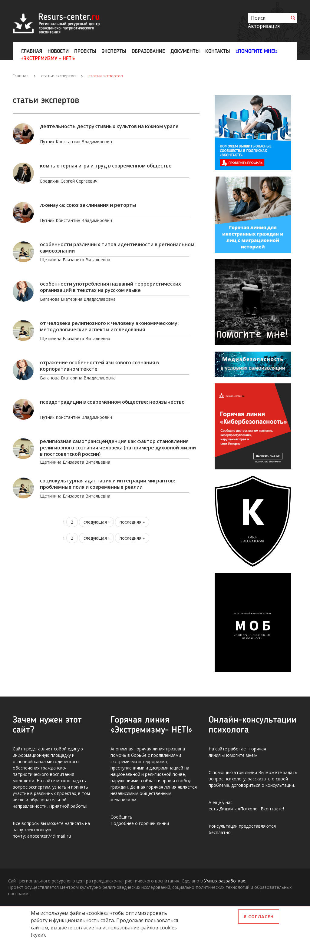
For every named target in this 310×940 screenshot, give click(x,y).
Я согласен (259, 916)
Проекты (85, 51)
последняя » (132, 522)
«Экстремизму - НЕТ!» (48, 58)
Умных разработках (224, 881)
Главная (31, 51)
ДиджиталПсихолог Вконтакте (251, 809)
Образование (148, 51)
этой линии (245, 772)
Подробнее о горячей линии (139, 823)
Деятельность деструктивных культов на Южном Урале (109, 126)
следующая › (96, 522)
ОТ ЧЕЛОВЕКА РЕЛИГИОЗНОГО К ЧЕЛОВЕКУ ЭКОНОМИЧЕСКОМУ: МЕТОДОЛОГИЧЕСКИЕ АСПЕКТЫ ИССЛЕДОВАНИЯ (109, 326)
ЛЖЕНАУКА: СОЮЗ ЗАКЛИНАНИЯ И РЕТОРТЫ (88, 205)
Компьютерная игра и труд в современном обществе (106, 166)
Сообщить (121, 817)
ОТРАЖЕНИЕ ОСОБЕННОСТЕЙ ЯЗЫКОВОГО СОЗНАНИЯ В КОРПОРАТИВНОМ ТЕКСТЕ (99, 365)
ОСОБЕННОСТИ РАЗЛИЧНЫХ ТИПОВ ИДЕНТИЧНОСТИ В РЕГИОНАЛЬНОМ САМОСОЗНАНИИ (117, 247)
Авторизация (264, 26)
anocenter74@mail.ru (49, 836)
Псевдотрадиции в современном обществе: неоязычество (112, 402)
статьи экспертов (58, 75)
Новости (58, 51)
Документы (185, 51)
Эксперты (114, 51)
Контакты (217, 51)
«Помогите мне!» (257, 51)
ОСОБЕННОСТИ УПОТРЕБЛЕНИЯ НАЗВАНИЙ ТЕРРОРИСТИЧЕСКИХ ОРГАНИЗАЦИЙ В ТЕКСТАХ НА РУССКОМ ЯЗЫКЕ (110, 287)
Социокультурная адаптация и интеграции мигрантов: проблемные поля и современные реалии (107, 484)
